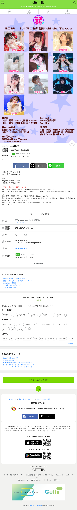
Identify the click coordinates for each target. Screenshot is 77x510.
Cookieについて (23, 480)
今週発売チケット (8, 315)
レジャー (5, 329)
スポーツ (20, 324)
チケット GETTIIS (36, 505)
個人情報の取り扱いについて (13, 475)
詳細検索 (70, 343)
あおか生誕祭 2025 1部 (10, 358)
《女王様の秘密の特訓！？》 (12, 285)
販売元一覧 (59, 475)
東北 (11, 338)
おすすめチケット (22, 315)
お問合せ (48, 480)
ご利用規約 (29, 475)
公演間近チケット (48, 315)
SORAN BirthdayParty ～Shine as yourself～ (17, 362)
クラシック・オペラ (45, 324)
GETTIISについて (37, 480)
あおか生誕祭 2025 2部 (10, 360)
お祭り (20, 329)
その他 (27, 329)
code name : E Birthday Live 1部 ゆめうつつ (18, 367)
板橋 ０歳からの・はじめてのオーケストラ (17, 281)
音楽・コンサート (8, 324)
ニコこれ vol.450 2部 (9, 287)
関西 (41, 338)
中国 (48, 338)
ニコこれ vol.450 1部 (9, 283)
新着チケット (61, 315)
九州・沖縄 (62, 338)
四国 (54, 338)
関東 (18, 338)
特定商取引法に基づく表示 (44, 475)
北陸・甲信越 (27, 338)
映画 (13, 329)
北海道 (5, 338)
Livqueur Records (21, 248)
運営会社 (57, 480)
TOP (38, 389)
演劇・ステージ (30, 324)
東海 (35, 338)
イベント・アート (60, 324)
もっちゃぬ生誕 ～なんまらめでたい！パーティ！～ (20, 365)
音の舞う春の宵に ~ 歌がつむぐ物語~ (15, 278)
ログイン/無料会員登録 (38, 380)
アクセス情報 (19, 222)
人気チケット (35, 315)
